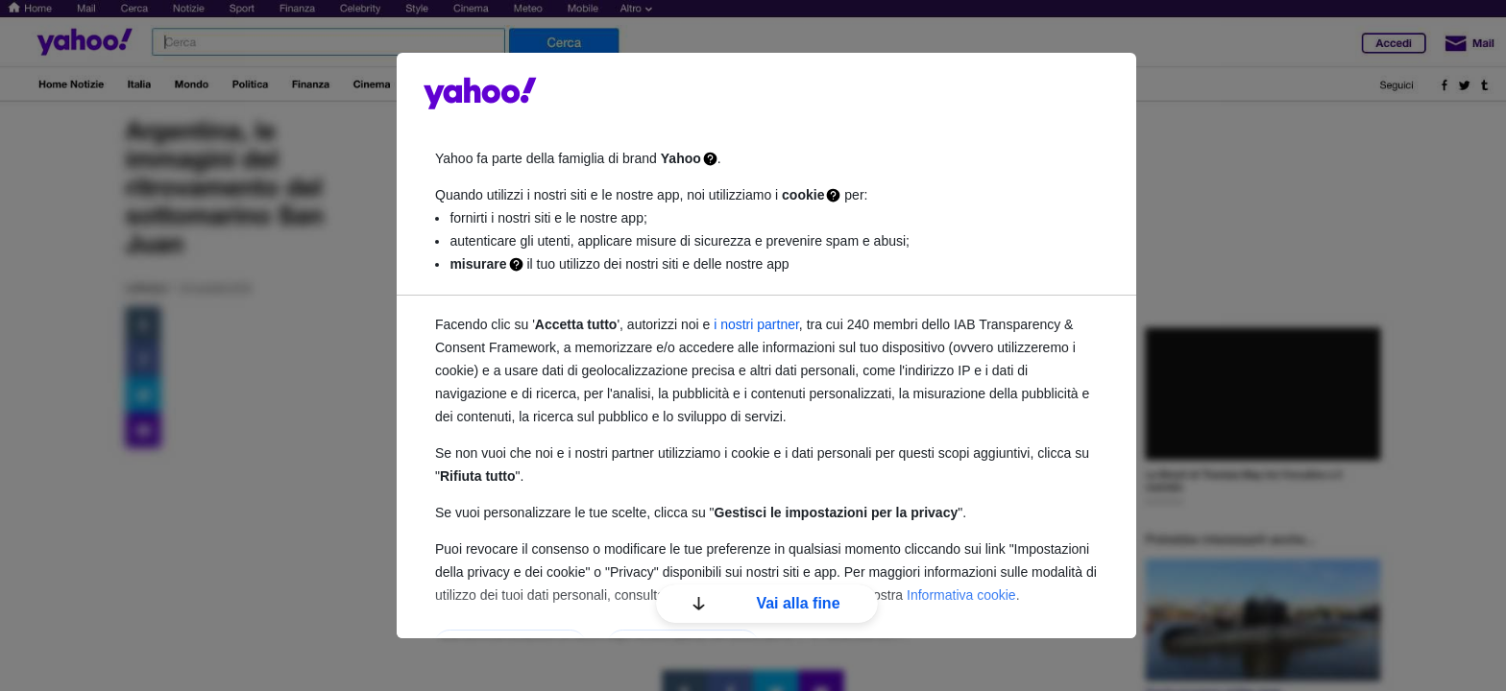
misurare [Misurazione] (477, 264)
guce (480, 93)
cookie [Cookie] (803, 195)
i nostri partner (756, 324)
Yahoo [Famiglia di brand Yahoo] (681, 158)
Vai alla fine (765, 603)
